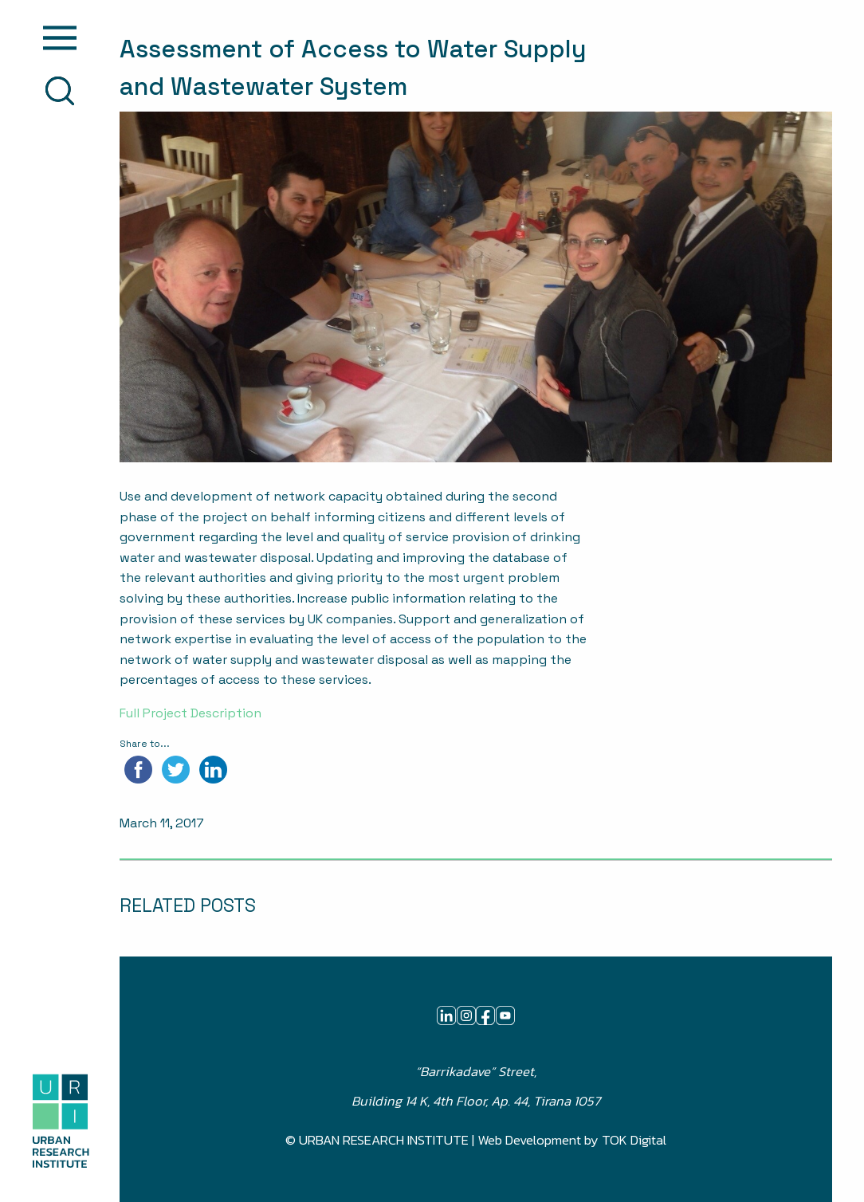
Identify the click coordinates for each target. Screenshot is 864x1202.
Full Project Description (190, 713)
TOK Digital (634, 1140)
